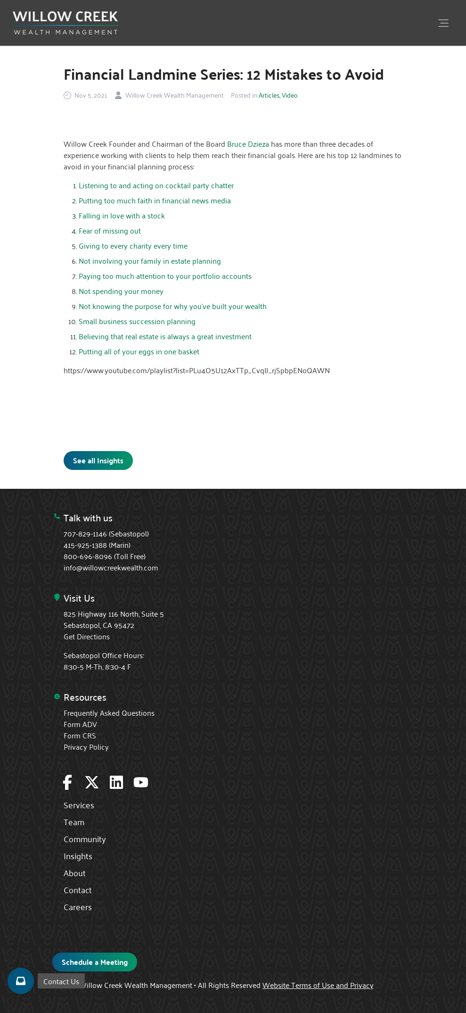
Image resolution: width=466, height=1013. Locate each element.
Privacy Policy (86, 746)
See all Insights (98, 460)
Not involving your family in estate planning (150, 260)
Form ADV (80, 723)
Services (79, 804)
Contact (78, 889)
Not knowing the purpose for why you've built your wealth (173, 305)
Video (290, 95)
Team (74, 821)
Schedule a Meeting (95, 962)
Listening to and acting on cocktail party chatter (156, 185)
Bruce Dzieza (248, 143)
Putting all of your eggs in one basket (139, 351)
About (75, 872)
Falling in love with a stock (122, 215)
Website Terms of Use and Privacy (318, 984)
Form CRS (80, 735)
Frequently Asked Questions (109, 712)
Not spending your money (121, 290)
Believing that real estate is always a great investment (165, 336)
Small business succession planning (137, 320)
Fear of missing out (110, 230)
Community (85, 838)
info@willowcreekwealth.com (111, 567)
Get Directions (87, 636)
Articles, (269, 95)
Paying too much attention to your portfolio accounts (165, 275)
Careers (78, 906)
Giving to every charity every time (133, 245)
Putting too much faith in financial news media (155, 200)
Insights (78, 855)
